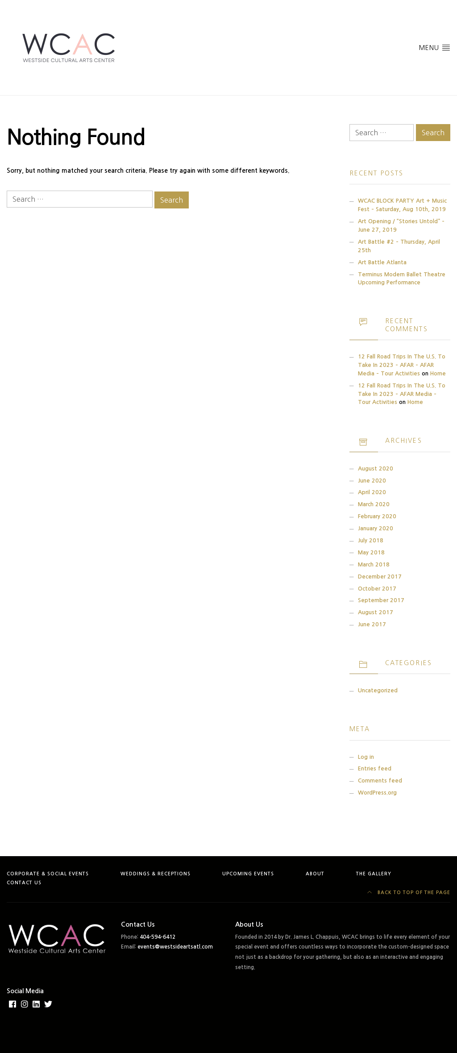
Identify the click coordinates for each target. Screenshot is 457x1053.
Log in (366, 757)
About (315, 873)
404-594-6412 (157, 937)
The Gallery (373, 873)
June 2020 (372, 480)
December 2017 (380, 576)
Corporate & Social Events (48, 873)
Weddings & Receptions (155, 873)
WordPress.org (377, 792)
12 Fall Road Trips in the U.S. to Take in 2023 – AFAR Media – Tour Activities (401, 394)
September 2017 (381, 600)
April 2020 (372, 492)
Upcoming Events (248, 873)
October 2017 (377, 588)
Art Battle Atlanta (382, 262)
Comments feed (380, 780)
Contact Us (24, 882)
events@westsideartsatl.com (175, 946)
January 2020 (375, 528)
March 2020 (374, 504)
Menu (434, 47)
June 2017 (372, 624)
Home (438, 373)
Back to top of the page (408, 892)
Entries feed (374, 768)
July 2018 (370, 540)
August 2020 (375, 468)
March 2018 (374, 564)
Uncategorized (378, 690)
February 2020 (377, 516)
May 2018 (371, 552)
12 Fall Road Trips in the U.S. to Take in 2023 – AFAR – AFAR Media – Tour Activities (401, 365)
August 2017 (375, 612)
